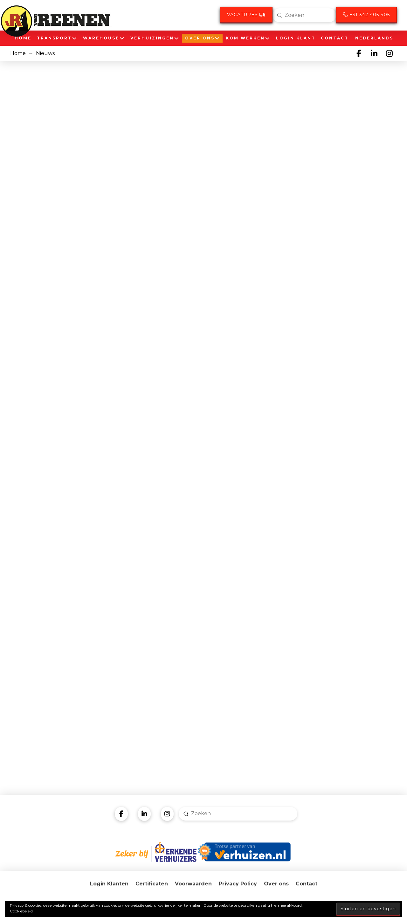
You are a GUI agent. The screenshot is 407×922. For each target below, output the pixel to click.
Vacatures (246, 14)
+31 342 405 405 (366, 14)
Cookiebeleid (21, 911)
